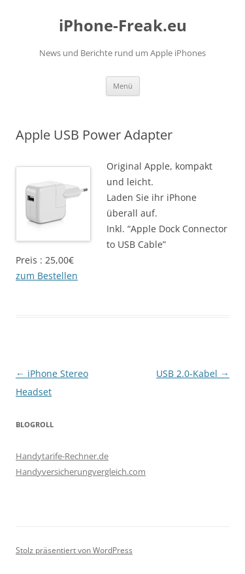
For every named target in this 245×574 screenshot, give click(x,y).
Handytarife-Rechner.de (62, 456)
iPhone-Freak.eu (123, 26)
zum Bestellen (47, 275)
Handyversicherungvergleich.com (81, 471)
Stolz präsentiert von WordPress (74, 550)
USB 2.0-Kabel (192, 373)
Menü (123, 86)
